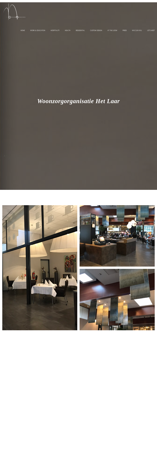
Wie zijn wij (137, 30)
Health (67, 30)
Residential (80, 30)
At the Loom (112, 30)
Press (125, 30)
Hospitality (55, 30)
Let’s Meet (151, 30)
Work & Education (37, 30)
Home (23, 30)
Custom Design (96, 30)
